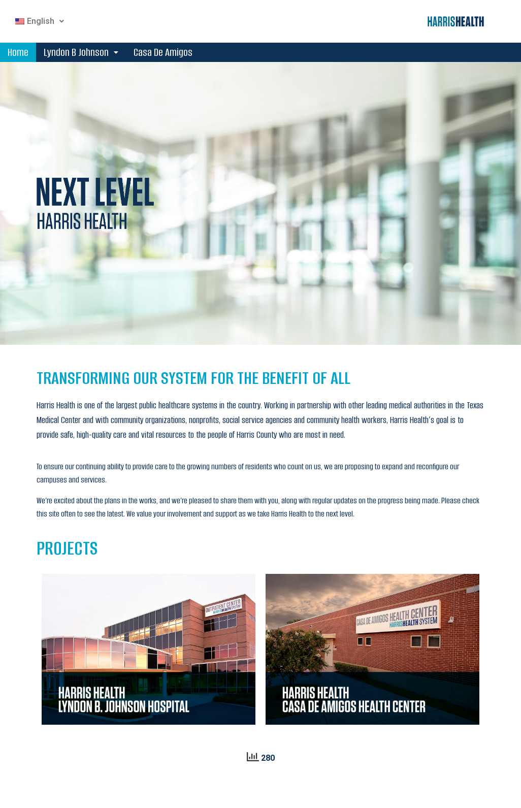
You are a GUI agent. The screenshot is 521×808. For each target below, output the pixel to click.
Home (18, 52)
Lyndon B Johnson (81, 52)
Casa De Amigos (163, 52)
